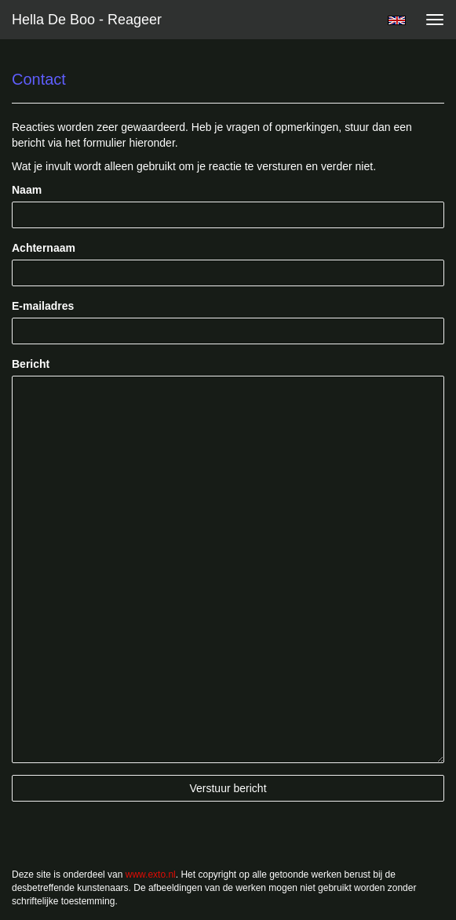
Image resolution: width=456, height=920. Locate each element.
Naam (27, 190)
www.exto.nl (151, 874)
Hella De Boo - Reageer (87, 19)
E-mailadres (43, 306)
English (397, 20)
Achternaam (43, 248)
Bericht (30, 364)
